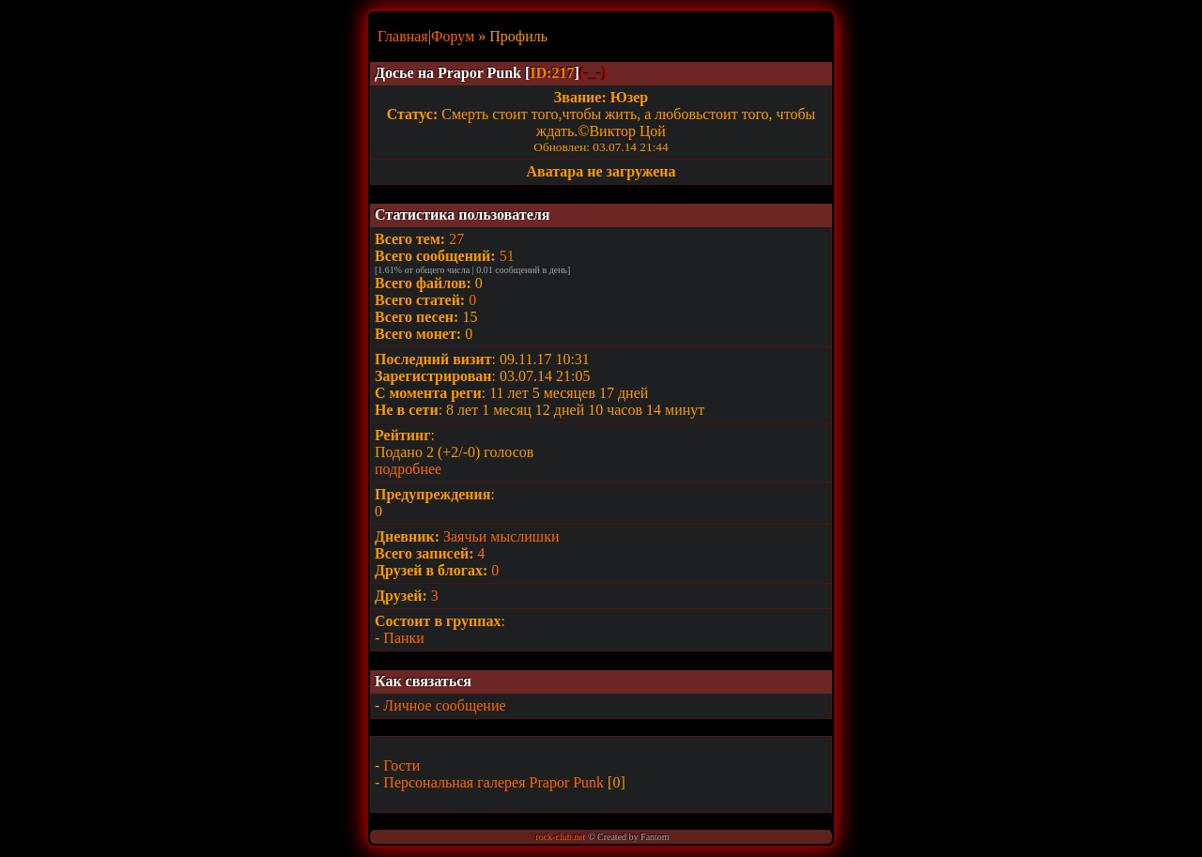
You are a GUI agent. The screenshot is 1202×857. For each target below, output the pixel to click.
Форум (452, 36)
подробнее (408, 469)
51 (507, 256)
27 (456, 239)
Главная (403, 36)
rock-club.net (560, 837)
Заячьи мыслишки (501, 536)
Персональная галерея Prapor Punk (493, 782)
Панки (403, 638)
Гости (401, 765)
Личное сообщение (444, 705)
